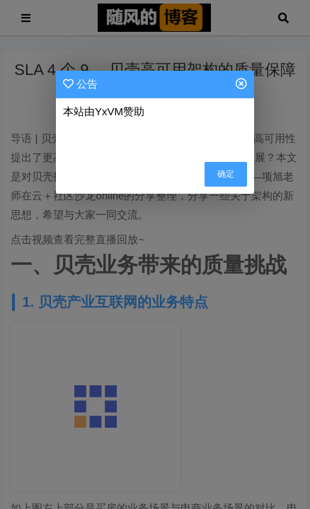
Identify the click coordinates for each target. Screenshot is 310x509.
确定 (225, 174)
